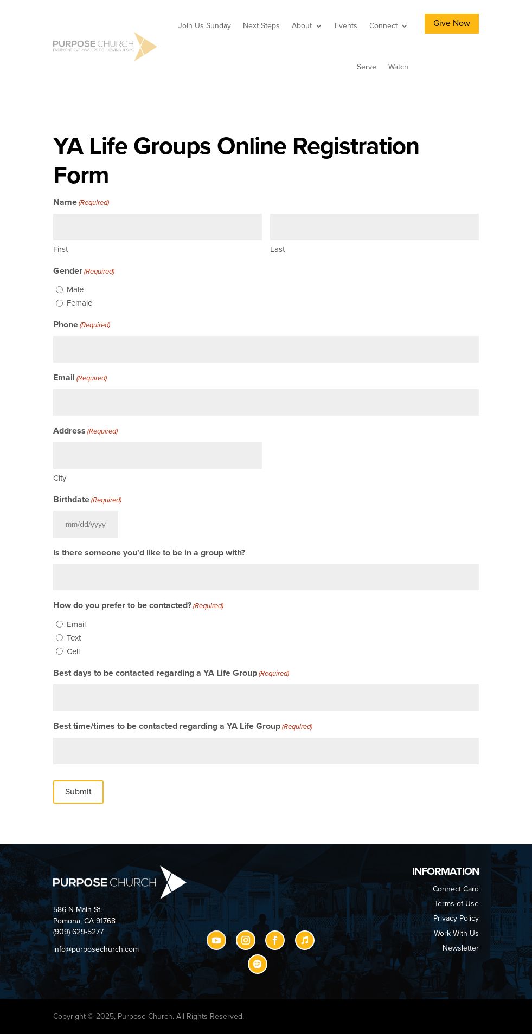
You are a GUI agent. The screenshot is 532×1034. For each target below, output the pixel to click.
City (59, 478)
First (60, 249)
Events (346, 25)
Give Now (451, 23)
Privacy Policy (456, 918)
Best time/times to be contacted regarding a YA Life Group (182, 726)
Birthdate (87, 500)
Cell (73, 651)
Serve (366, 67)
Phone (81, 325)
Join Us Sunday (204, 25)
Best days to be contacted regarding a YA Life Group (171, 673)
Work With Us (456, 933)
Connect (383, 25)
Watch (398, 67)
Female (79, 303)
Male (75, 289)
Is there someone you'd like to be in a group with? (149, 552)
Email (80, 378)
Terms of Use (456, 903)
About (302, 25)
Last (277, 249)
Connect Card (456, 889)
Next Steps (261, 25)
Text (74, 638)
